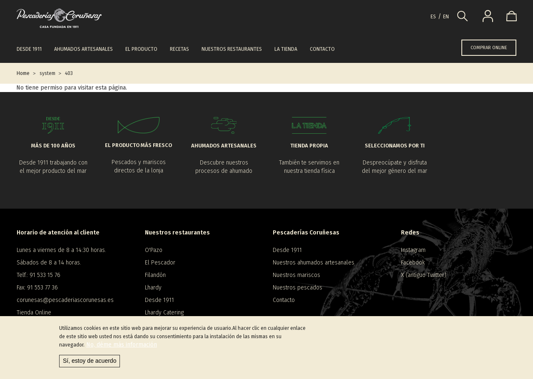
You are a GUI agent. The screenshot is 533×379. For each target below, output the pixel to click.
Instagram (413, 250)
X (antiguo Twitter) (423, 275)
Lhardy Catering (164, 312)
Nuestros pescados (297, 287)
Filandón (155, 275)
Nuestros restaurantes (232, 49)
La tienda (285, 49)
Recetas (179, 49)
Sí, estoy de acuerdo (89, 363)
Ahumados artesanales (83, 49)
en (446, 17)
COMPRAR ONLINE (489, 47)
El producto (141, 49)
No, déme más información (121, 347)
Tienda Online (34, 312)
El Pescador (160, 262)
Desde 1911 (29, 49)
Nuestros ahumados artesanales (313, 262)
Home (23, 73)
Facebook (413, 262)
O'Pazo (153, 250)
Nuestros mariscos (296, 275)
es (433, 17)
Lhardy (153, 287)
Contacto (322, 49)
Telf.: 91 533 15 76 (38, 275)
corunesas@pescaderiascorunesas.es (65, 300)
